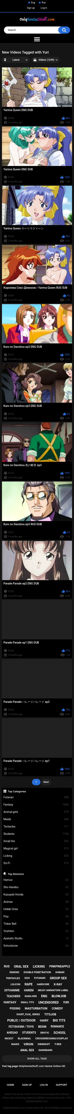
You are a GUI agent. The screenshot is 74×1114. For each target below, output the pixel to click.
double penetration (37, 972)
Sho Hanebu (36, 887)
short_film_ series (28, 1014)
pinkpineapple (59, 966)
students (29, 1032)
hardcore (43, 984)
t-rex (57, 1044)
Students (36, 834)
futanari (39, 978)
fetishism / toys (21, 1026)
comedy (57, 1008)
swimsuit (44, 1044)
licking (39, 966)
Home (10, 1084)
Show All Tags (37, 1058)
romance (57, 1026)
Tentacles (36, 826)
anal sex (27, 1050)
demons (14, 972)
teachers (13, 996)
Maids (36, 819)
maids (15, 1044)
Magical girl (36, 848)
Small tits (36, 841)
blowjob (59, 996)
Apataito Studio (36, 938)
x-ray (58, 984)
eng (44, 996)
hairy (44, 1020)
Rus (44, 2)
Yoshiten (36, 931)
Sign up (31, 8)
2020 (27, 978)
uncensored (48, 1002)
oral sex (21, 966)
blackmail (24, 1038)
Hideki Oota (36, 909)
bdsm (42, 1026)
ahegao (12, 1032)
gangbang (45, 1050)
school (59, 1033)
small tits (27, 1002)
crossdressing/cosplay (51, 1038)
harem (29, 990)
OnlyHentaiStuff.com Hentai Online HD (23, 1107)
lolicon (15, 984)
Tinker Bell (36, 924)
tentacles (13, 978)
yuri (66, 1002)
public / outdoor (21, 1020)
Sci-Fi (36, 863)
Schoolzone (36, 945)
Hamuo (36, 880)
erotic (44, 1032)
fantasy (10, 1002)
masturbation (36, 1008)
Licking (36, 856)
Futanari (36, 797)
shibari (59, 972)
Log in (44, 8)
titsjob (50, 1014)
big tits (59, 1020)
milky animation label (53, 990)
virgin (28, 1044)
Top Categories (17, 791)
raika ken (31, 996)
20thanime (12, 990)
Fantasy (36, 804)
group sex (58, 978)
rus (7, 966)
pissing (15, 1008)
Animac (36, 902)
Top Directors (16, 874)
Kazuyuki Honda (36, 894)
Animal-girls (36, 812)
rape (29, 984)
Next (46, 781)
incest (9, 1038)
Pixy (36, 916)
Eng (33, 2)
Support (61, 1084)
